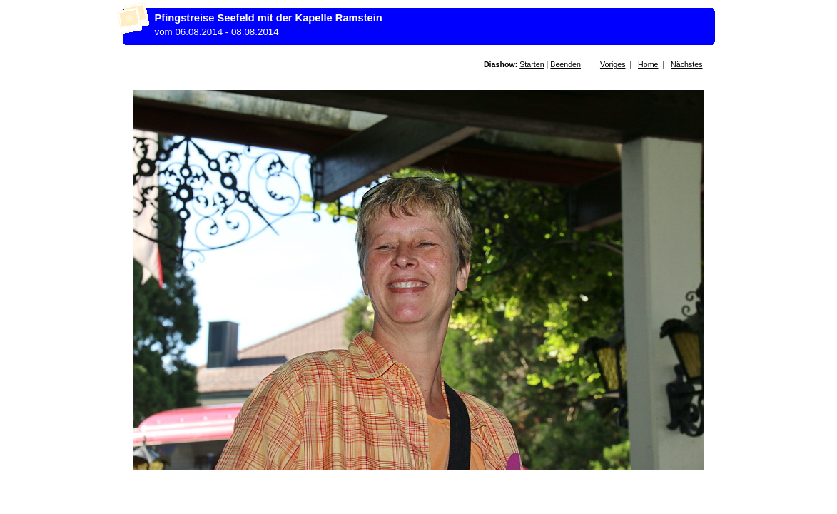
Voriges (613, 64)
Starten (531, 64)
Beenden (565, 64)
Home (648, 64)
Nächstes (686, 64)
